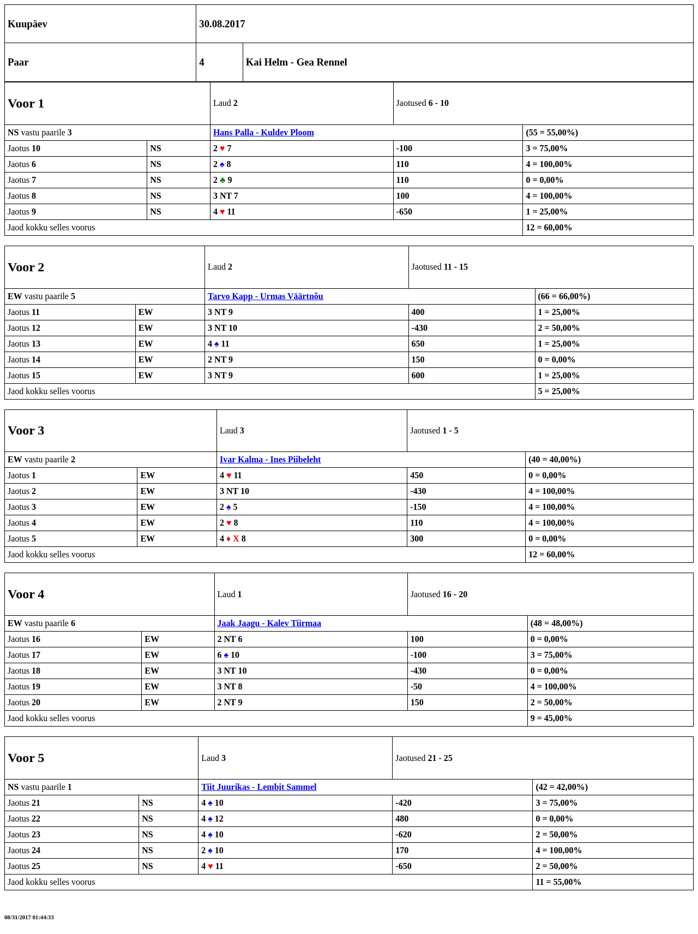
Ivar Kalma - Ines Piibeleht (270, 459)
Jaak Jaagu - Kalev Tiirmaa (270, 623)
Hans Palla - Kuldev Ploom (263, 132)
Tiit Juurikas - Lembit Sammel (258, 787)
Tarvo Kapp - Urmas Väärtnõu (265, 296)
